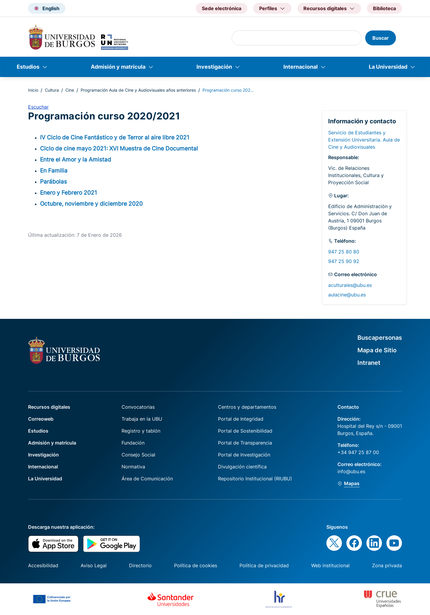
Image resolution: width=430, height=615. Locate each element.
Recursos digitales (49, 407)
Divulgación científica (242, 467)
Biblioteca (384, 8)
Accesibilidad (43, 565)
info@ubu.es (351, 471)
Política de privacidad (264, 565)
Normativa (133, 467)
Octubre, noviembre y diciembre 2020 (91, 203)
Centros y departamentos (247, 407)
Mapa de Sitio (377, 350)
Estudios (28, 67)
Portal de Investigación (244, 455)
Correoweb (40, 419)
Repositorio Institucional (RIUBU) (255, 479)
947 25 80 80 (343, 252)
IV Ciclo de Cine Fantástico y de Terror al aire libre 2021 (114, 137)
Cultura (52, 90)
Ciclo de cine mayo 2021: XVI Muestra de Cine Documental (119, 148)
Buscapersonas (379, 337)
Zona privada (387, 565)
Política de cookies (195, 565)
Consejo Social (138, 455)
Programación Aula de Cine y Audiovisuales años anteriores (138, 90)
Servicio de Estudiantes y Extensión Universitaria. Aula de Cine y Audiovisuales (364, 140)
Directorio (140, 565)
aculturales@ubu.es (350, 285)
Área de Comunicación (147, 479)
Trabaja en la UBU (142, 419)
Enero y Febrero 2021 (68, 192)
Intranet (368, 362)
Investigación (214, 67)
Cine (69, 90)
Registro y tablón (141, 431)
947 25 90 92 (343, 261)
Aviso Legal (94, 565)
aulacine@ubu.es (347, 295)
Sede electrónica (221, 8)
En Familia (53, 170)
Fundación (133, 443)
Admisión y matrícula (118, 67)
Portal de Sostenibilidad (245, 431)
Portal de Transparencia (245, 443)
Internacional (300, 67)
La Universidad (388, 67)
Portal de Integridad (240, 419)
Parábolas (53, 181)
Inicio (33, 90)
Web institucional (330, 565)
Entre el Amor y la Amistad (75, 159)
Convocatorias (138, 407)
